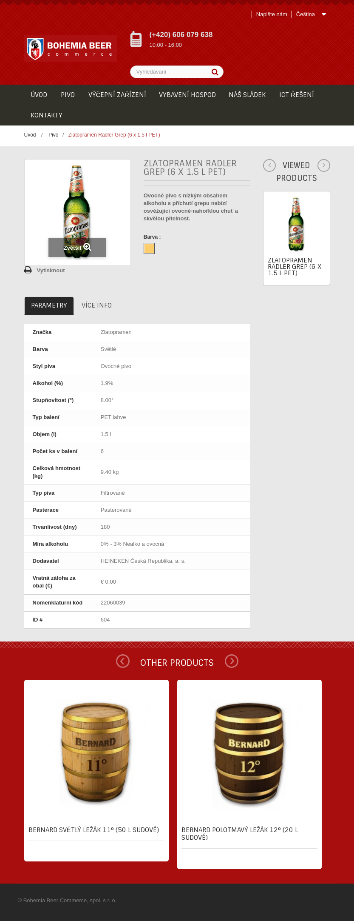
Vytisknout (51, 270)
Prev (123, 661)
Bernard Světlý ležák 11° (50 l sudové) (93, 830)
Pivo (53, 135)
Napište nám (271, 14)
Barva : (153, 237)
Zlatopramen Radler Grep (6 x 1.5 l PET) (294, 267)
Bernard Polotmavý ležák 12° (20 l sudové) (239, 834)
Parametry (49, 305)
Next (231, 661)
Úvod (30, 135)
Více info (97, 305)
